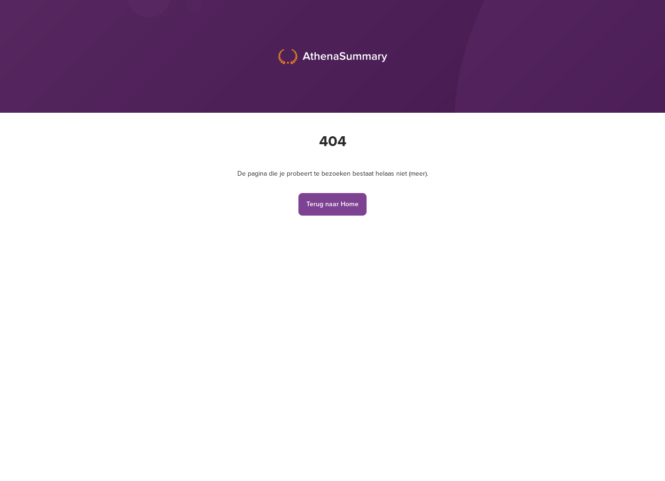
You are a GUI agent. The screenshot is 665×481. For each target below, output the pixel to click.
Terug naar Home (332, 204)
